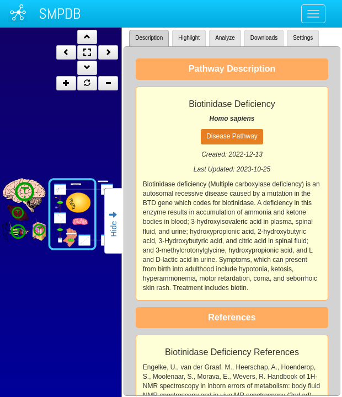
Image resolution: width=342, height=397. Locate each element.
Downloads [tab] (263, 38)
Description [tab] (149, 38)
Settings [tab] (303, 38)
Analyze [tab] (225, 38)
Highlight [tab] (189, 38)
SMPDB (60, 13)
